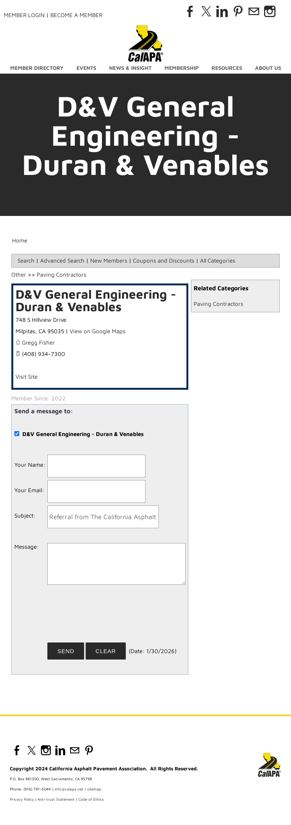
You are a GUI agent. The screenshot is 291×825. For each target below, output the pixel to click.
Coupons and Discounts (163, 260)
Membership (181, 68)
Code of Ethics (91, 799)
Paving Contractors (218, 304)
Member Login (24, 15)
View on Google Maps (97, 331)
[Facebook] (190, 11)
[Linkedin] (222, 11)
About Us (268, 68)
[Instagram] (269, 11)
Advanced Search (62, 260)
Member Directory (37, 68)
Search (25, 260)
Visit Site (27, 376)
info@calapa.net (69, 789)
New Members (108, 260)
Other (18, 274)
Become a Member (76, 15)
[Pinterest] (238, 11)
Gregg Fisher (38, 342)
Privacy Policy (22, 799)
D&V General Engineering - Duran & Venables (96, 300)
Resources (226, 68)
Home (19, 240)
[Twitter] (206, 11)
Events (86, 68)
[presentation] (105, 616)
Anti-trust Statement (56, 799)
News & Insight (130, 68)
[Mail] (254, 11)
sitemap (94, 789)
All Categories (217, 260)
